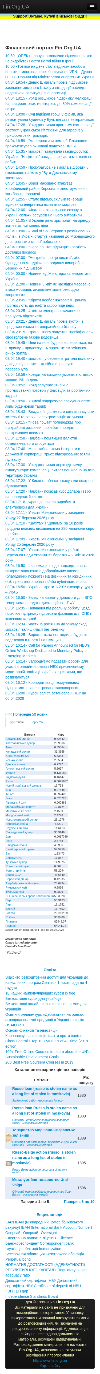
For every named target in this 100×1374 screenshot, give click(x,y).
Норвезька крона (17, 823)
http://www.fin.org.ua (50, 1360)
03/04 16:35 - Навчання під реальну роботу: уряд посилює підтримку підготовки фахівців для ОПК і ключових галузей (48, 613)
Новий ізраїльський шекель (24, 785)
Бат (8, 853)
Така (9, 747)
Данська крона (15, 764)
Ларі (8, 904)
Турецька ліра (15, 891)
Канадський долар (18, 751)
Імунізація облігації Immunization (33, 1249)
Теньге (10, 794)
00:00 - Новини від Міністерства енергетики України (49, 77)
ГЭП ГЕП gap (16, 1291)
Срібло (10, 917)
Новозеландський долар (22, 819)
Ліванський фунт (16, 802)
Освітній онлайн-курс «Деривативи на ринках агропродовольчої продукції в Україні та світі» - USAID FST (45, 1019)
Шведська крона (16, 845)
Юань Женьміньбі (17, 755)
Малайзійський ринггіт (20, 806)
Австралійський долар (20, 743)
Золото (10, 913)
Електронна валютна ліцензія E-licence (39, 1238)
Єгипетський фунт (17, 866)
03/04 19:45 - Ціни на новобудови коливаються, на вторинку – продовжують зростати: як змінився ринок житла (48, 347)
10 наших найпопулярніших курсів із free (40, 993)
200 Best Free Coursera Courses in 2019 (39, 1062)
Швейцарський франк (20, 849)
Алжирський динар (18, 738)
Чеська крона (14, 760)
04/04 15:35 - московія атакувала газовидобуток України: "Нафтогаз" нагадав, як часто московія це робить (48, 156)
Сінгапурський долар (19, 832)
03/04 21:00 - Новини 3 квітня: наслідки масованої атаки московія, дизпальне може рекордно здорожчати (48, 289)
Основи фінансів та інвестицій (31, 1030)
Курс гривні (16, 722)
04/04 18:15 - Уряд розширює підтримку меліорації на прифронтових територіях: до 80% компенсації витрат (48, 103)
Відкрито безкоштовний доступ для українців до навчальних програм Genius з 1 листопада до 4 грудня (46, 982)
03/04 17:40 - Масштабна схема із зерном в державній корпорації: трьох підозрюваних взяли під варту (47, 454)
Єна (8, 789)
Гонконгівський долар (20, 768)
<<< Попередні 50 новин (26, 714)
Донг (9, 836)
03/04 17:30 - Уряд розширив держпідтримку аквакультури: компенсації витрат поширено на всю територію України (49, 470)
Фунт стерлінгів (16, 870)
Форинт (10, 772)
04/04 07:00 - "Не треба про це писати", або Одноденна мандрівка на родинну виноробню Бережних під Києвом (44, 262)
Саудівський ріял (17, 828)
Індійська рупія (15, 777)
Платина (11, 921)
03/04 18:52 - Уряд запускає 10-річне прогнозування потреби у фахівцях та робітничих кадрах (47, 390)
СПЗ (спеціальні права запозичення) (30, 896)
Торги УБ (37, 722)
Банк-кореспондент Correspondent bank (39, 1243)
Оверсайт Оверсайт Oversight (31, 1233)
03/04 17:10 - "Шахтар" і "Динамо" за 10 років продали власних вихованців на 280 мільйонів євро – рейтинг (49, 528)
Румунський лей (16, 887)
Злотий (10, 908)
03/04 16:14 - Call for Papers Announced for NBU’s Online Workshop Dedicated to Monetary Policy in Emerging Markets (47, 650)
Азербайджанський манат (22, 883)
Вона (9, 798)
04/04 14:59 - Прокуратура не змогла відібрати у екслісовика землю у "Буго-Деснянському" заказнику (46, 172)
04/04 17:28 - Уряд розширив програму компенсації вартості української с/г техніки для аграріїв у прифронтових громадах (49, 130)
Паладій (11, 925)
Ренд (9, 840)
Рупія (9, 781)
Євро (9, 900)
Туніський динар (16, 862)
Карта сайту (50, 1366)
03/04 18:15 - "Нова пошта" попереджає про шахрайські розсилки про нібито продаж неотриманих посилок (43, 427)
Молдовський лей (17, 815)
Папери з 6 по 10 (79, 1202)
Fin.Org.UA (16, 7)
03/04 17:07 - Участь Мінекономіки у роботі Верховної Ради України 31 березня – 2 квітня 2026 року (49, 555)
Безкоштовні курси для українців (33, 998)
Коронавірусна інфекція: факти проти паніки (43, 1036)
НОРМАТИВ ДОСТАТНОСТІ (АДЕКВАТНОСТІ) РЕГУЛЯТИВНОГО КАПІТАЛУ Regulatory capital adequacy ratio (46, 1269)
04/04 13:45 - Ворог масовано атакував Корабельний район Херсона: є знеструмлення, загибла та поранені (46, 188)
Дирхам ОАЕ (14, 857)
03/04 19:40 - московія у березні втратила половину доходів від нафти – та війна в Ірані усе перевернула (49, 363)
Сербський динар (17, 879)
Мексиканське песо (18, 811)
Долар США (13, 874)
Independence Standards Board (31, 1296)
